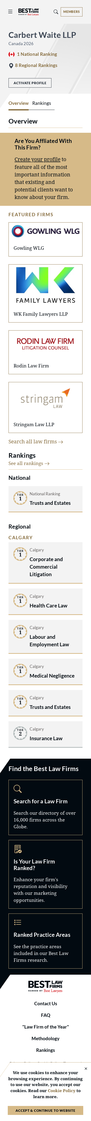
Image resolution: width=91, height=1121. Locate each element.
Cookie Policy (61, 1090)
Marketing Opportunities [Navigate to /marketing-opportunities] (45, 874)
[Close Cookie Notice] (82, 1069)
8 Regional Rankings (36, 65)
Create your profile (37, 159)
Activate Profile (30, 83)
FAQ (45, 1015)
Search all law (35, 441)
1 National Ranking (37, 54)
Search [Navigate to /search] (45, 807)
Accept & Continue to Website (45, 1110)
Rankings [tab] (41, 103)
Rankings (45, 1050)
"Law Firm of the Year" (45, 1027)
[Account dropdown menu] (72, 12)
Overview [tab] (18, 103)
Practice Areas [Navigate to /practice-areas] (45, 941)
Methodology (45, 1038)
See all (29, 463)
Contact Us (45, 1003)
